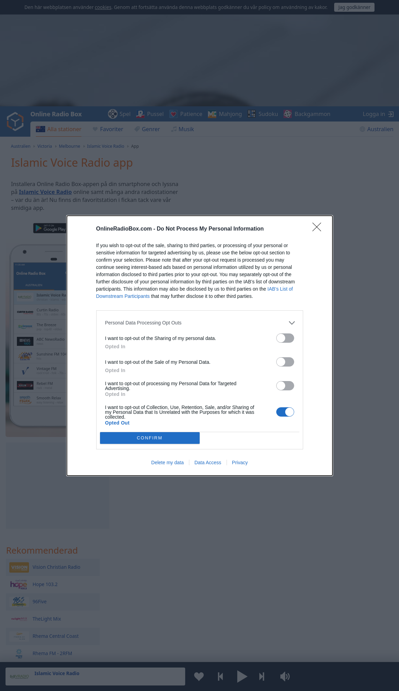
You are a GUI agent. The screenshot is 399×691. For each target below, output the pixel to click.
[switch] (285, 338)
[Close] (319, 229)
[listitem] (199, 323)
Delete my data (167, 462)
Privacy (240, 462)
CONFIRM (150, 437)
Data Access (207, 462)
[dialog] (199, 346)
